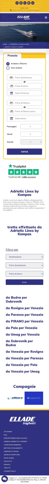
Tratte (7, 468)
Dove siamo (9, 458)
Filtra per (12, 249)
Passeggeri (11, 126)
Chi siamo (8, 432)
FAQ (5, 435)
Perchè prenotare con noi (15, 438)
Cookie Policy (10, 471)
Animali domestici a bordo (15, 441)
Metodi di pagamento (13, 448)
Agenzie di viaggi (11, 451)
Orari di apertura (12, 455)
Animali (10, 142)
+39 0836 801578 (32, 10)
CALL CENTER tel (26, 10)
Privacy (7, 465)
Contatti (8, 461)
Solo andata (14, 67)
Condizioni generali (12, 445)
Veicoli (9, 134)
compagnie (24, 386)
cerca (24, 151)
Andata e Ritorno (16, 63)
